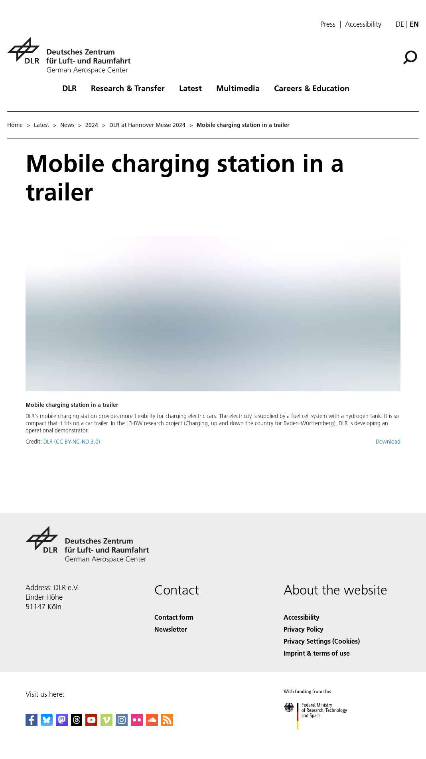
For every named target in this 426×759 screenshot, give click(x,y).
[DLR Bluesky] (47, 723)
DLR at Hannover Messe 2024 (147, 125)
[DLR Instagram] (122, 723)
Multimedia (238, 88)
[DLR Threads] (76, 723)
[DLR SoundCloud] (152, 723)
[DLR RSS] (167, 723)
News (67, 125)
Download (388, 441)
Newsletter (170, 629)
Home (15, 125)
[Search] (410, 57)
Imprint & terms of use (317, 653)
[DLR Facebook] (31, 723)
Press (327, 24)
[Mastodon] (62, 723)
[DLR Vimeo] (106, 723)
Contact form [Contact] (173, 617)
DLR (69, 88)
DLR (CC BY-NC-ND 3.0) (71, 441)
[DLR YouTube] (91, 723)
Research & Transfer (128, 88)
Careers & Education (311, 88)
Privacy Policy (303, 629)
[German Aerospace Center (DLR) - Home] (72, 55)
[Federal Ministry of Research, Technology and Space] (322, 736)
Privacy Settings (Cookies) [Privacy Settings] (322, 641)
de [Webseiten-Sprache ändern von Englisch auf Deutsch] (400, 24)
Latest (190, 88)
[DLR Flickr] (137, 723)
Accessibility (363, 24)
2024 (91, 125)
